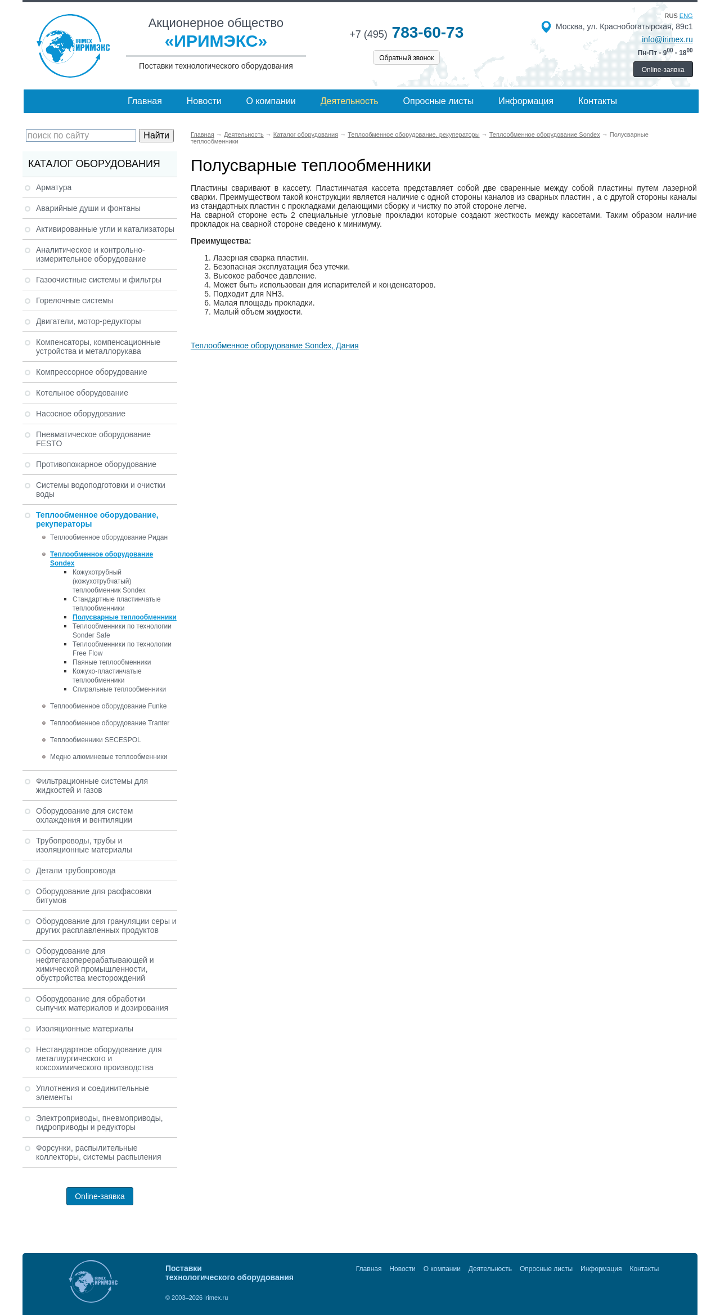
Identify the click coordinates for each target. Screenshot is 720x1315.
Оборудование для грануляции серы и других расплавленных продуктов (106, 926)
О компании (271, 101)
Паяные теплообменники (112, 662)
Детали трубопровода (76, 870)
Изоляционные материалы (84, 1028)
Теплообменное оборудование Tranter (109, 723)
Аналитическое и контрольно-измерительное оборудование (91, 254)
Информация (526, 101)
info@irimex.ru (667, 39)
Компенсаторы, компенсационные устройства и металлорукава (98, 347)
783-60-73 (406, 32)
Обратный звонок (406, 58)
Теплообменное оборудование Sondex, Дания (275, 345)
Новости (204, 101)
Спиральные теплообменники (119, 689)
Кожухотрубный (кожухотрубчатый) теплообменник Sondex (109, 581)
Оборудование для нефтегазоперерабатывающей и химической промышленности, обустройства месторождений (95, 964)
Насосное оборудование (80, 413)
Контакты (597, 101)
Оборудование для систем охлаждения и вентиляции (84, 815)
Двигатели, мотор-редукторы (88, 321)
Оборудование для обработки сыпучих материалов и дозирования (102, 1003)
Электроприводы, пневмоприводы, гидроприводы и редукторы (99, 1123)
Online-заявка (663, 70)
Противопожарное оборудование (96, 464)
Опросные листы (438, 101)
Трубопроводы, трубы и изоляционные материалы (84, 845)
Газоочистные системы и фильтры (98, 279)
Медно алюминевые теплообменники (108, 757)
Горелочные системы (75, 300)
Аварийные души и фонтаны (88, 208)
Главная (145, 101)
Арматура (53, 187)
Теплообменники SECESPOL (95, 740)
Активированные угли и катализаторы (105, 229)
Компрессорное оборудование (91, 371)
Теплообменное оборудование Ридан (109, 537)
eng (686, 15)
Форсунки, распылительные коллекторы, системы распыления (98, 1152)
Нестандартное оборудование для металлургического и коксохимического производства (99, 1058)
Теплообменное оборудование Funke (108, 706)
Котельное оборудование (82, 392)
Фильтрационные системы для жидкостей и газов (92, 786)
